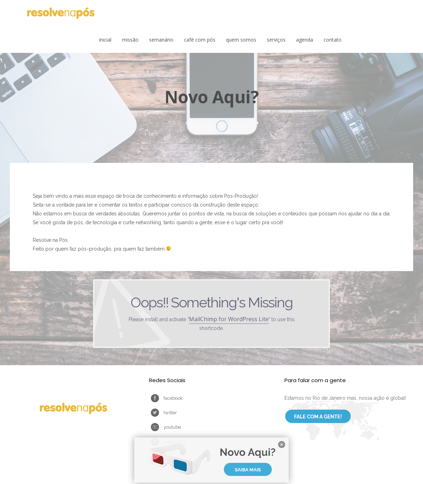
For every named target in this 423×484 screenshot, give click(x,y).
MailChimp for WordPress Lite (229, 319)
